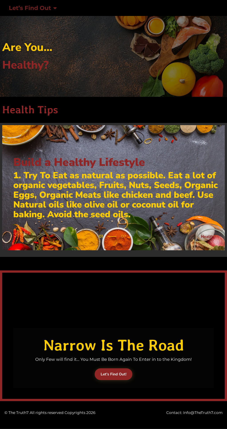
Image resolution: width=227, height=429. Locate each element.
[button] (16, 235)
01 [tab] (101, 236)
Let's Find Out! (113, 374)
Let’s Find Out (33, 8)
